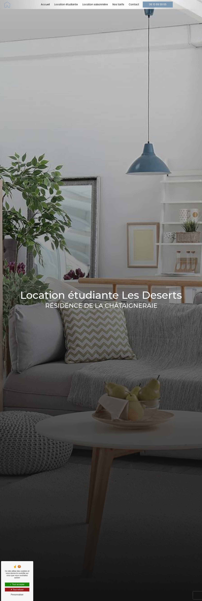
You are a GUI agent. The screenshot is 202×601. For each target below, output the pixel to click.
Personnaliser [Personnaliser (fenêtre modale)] (17, 595)
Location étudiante (66, 4)
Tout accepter (17, 584)
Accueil (45, 4)
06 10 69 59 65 (157, 4)
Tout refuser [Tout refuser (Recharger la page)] (17, 589)
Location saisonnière (95, 4)
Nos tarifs (118, 4)
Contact (134, 4)
